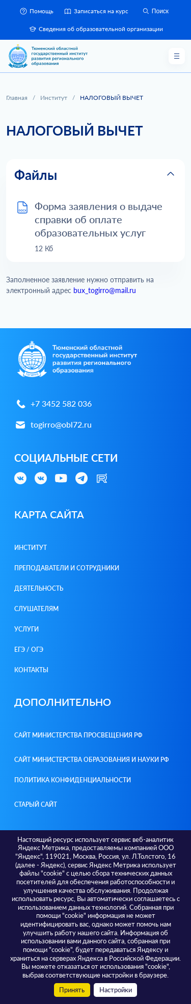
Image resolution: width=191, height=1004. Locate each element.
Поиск (155, 11)
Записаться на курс (96, 11)
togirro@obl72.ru (53, 424)
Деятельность (38, 588)
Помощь (36, 11)
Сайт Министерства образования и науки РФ (91, 759)
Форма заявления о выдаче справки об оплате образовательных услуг (98, 219)
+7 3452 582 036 (53, 404)
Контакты (31, 670)
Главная (17, 97)
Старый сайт (35, 804)
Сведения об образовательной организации (96, 29)
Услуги (26, 629)
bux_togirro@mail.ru (104, 290)
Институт (53, 97)
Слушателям (36, 609)
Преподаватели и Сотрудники (66, 568)
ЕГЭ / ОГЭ (28, 649)
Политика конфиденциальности (72, 780)
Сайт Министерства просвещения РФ (78, 735)
